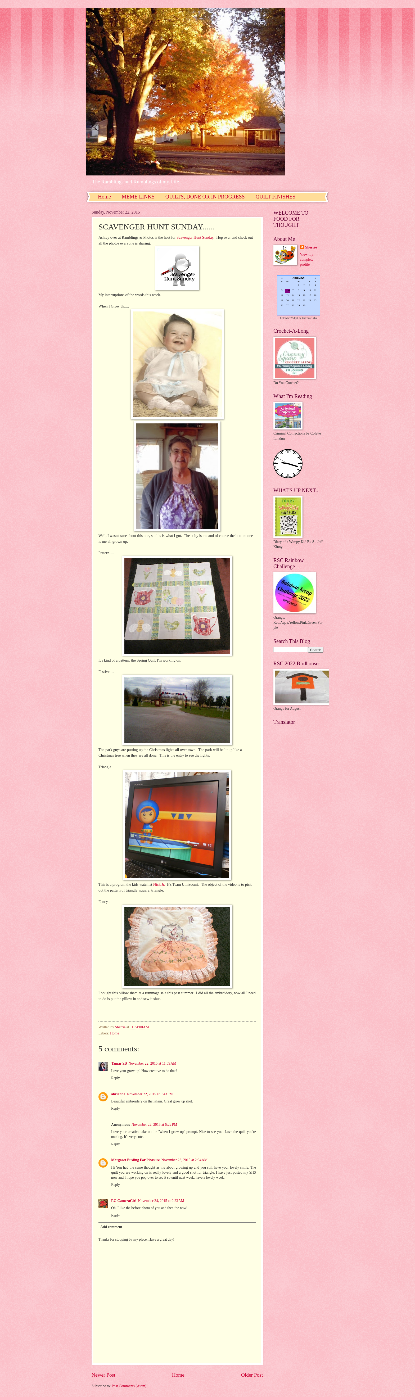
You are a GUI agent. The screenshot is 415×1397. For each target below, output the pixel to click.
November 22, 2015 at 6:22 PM (154, 1125)
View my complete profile (306, 259)
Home (104, 197)
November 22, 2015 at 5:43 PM (150, 1094)
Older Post (252, 1375)
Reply (115, 1078)
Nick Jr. (159, 884)
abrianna (118, 1094)
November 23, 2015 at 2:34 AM (184, 1160)
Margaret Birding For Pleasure (135, 1160)
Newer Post (103, 1375)
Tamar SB (119, 1063)
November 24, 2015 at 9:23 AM (161, 1201)
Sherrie (311, 247)
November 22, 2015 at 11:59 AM (152, 1063)
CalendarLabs (309, 318)
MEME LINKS (138, 197)
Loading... (298, 295)
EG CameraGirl (123, 1201)
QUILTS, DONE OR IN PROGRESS (205, 197)
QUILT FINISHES (276, 197)
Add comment (111, 1227)
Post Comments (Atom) (129, 1386)
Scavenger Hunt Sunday (195, 237)
